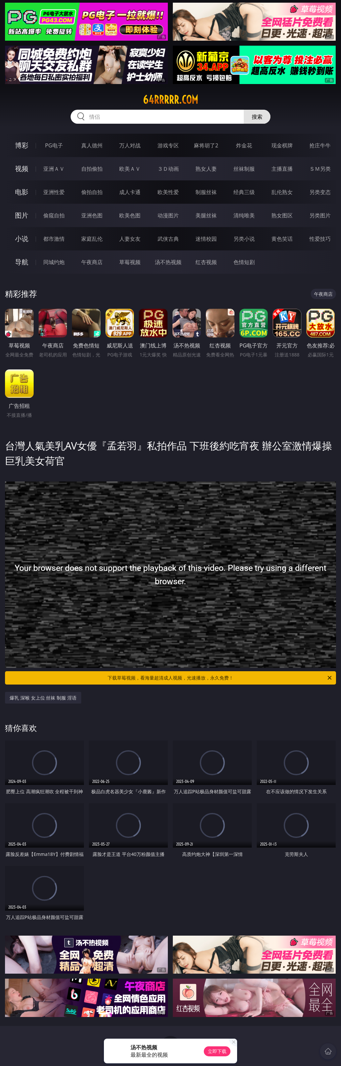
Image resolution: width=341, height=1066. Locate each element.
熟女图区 (282, 215)
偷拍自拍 (92, 192)
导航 (21, 261)
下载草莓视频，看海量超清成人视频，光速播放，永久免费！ (220, 678)
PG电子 (54, 145)
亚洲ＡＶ (54, 168)
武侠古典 (168, 238)
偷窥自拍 (54, 215)
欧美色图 (130, 215)
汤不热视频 (168, 262)
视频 (21, 168)
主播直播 (282, 168)
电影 (21, 191)
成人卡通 (130, 192)
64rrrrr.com (170, 99)
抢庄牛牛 (320, 145)
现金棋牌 (282, 145)
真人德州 (92, 145)
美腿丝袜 (206, 215)
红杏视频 (206, 262)
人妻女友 (130, 238)
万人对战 (130, 145)
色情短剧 (244, 262)
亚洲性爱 (54, 192)
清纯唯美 (244, 215)
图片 (21, 215)
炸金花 (244, 145)
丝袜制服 (244, 168)
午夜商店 (92, 262)
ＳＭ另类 (320, 168)
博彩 (21, 145)
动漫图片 (168, 215)
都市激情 (54, 238)
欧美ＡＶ (130, 168)
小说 (21, 238)
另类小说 (244, 238)
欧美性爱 (168, 192)
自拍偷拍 (92, 168)
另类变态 (320, 192)
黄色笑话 (282, 238)
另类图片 (320, 215)
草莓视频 (130, 262)
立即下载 (217, 1051)
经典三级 (244, 192)
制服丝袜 (206, 192)
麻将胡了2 (206, 145)
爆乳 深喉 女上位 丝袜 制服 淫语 (43, 698)
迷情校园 (206, 238)
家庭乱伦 (92, 238)
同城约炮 (54, 262)
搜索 (257, 116)
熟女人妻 (206, 168)
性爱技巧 (320, 238)
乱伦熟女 (282, 192)
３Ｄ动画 (168, 168)
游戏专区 (168, 145)
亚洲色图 (92, 215)
